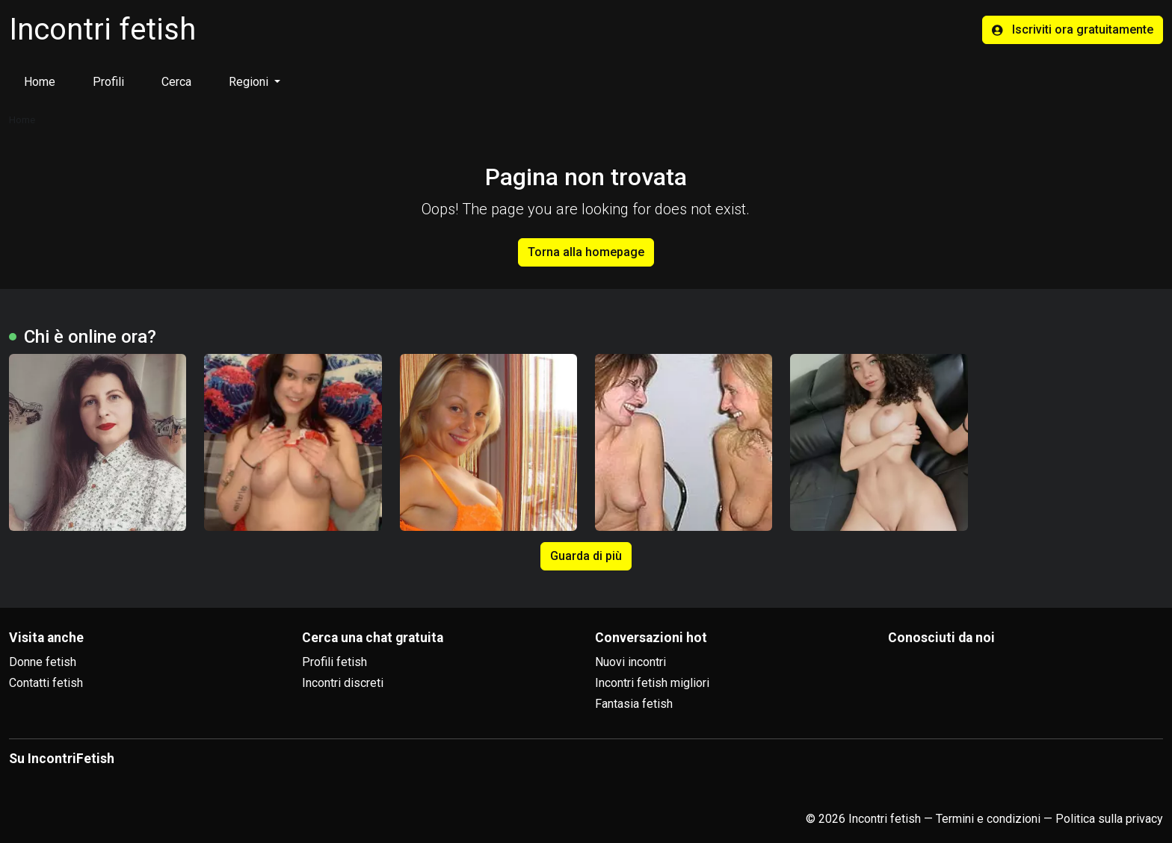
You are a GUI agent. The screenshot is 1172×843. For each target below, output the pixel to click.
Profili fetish (334, 662)
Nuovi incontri (630, 662)
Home (39, 82)
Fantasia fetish (634, 704)
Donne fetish (42, 662)
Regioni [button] (250, 82)
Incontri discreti (342, 683)
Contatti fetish (46, 683)
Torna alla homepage (586, 252)
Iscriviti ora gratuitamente (1072, 29)
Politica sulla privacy (1109, 819)
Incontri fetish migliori (652, 683)
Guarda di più (586, 556)
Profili (108, 82)
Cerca (176, 82)
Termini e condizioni (988, 819)
